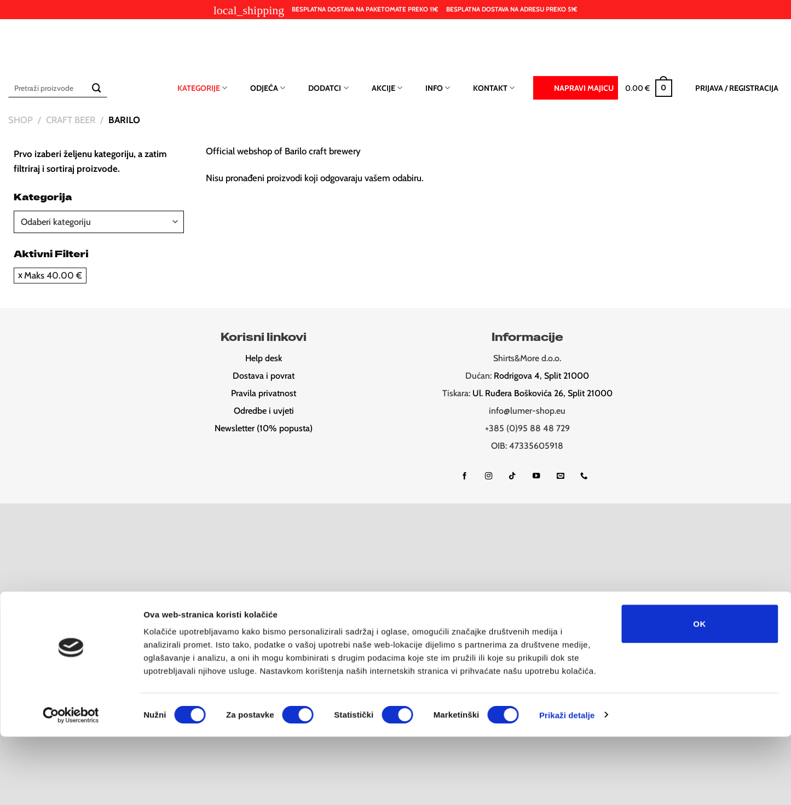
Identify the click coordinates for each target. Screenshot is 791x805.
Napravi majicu (576, 87)
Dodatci (328, 88)
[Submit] (97, 87)
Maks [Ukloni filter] (53, 275)
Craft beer (70, 119)
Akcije (387, 88)
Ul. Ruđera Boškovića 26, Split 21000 (542, 393)
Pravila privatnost (263, 393)
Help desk (263, 358)
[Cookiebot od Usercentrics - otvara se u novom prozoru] (71, 783)
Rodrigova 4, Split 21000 (541, 375)
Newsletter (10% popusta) (264, 428)
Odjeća (267, 88)
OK (699, 692)
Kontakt (494, 88)
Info (437, 88)
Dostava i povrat (264, 375)
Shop (20, 119)
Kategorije (202, 88)
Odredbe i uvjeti (264, 411)
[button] (649, 88)
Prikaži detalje (567, 783)
